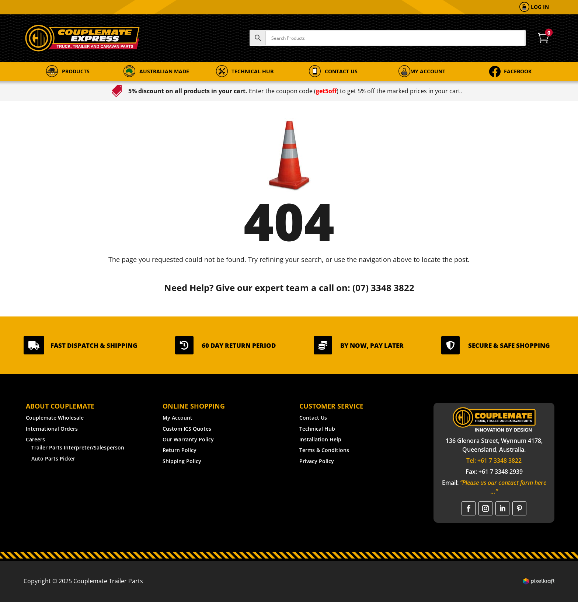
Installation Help (320, 439)
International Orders (52, 428)
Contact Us (313, 417)
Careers (35, 439)
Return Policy (179, 450)
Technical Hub (317, 428)
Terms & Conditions (324, 450)
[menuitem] (534, 7)
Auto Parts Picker (53, 458)
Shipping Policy (182, 461)
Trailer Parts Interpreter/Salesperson (77, 447)
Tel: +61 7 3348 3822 (494, 460)
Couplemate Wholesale (55, 417)
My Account (177, 417)
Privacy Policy (316, 461)
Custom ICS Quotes (187, 428)
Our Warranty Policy (188, 439)
